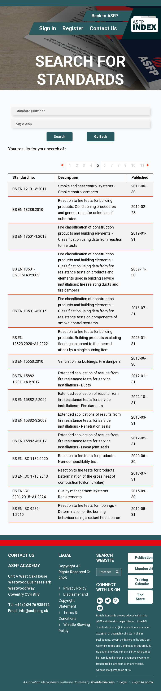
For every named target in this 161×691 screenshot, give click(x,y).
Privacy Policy (72, 588)
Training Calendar (142, 582)
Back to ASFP (105, 15)
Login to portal (142, 682)
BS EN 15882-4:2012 (29, 441)
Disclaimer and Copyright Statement (73, 600)
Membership (144, 569)
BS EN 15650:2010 (27, 361)
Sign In (47, 28)
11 (142, 165)
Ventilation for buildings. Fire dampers (89, 361)
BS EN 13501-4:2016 (29, 311)
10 (133, 165)
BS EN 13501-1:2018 (29, 236)
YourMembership (102, 682)
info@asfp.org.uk (33, 610)
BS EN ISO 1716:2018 (30, 476)
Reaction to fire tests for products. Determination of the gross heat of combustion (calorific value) (86, 476)
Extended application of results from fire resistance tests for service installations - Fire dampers (88, 399)
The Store (140, 597)
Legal (123, 682)
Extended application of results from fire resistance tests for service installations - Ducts (88, 379)
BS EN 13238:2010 (27, 209)
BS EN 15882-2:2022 (29, 399)
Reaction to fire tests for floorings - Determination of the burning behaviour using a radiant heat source (89, 511)
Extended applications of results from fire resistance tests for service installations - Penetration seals (89, 420)
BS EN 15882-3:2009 (29, 420)
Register (72, 28)
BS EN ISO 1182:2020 (30, 458)
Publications (144, 558)
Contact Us (103, 28)
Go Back (100, 137)
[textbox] (104, 571)
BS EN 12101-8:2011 (29, 189)
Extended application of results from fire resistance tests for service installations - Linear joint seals (88, 441)
